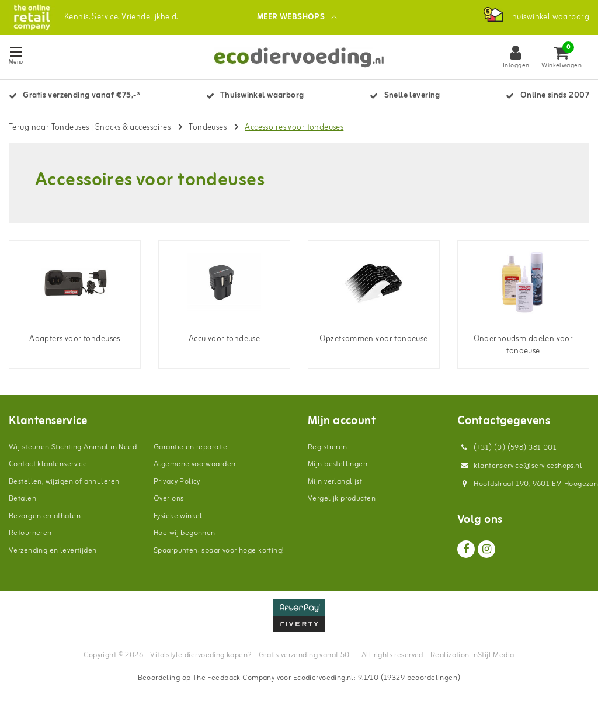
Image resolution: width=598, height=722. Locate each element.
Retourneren (30, 533)
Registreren (327, 447)
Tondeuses (208, 127)
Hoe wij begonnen (184, 533)
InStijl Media (492, 655)
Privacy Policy (177, 481)
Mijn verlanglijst (335, 481)
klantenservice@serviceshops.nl (519, 466)
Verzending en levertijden (53, 550)
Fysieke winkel (178, 516)
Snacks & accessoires (133, 127)
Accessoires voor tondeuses (294, 127)
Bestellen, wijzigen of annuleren (64, 481)
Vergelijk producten (342, 498)
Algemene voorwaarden (194, 464)
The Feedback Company (233, 678)
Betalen (22, 498)
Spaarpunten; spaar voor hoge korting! (219, 550)
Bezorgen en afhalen (45, 516)
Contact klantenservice (48, 464)
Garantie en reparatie (191, 447)
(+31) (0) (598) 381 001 (507, 448)
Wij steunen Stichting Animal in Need (73, 447)
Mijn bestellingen (337, 464)
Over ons (168, 498)
